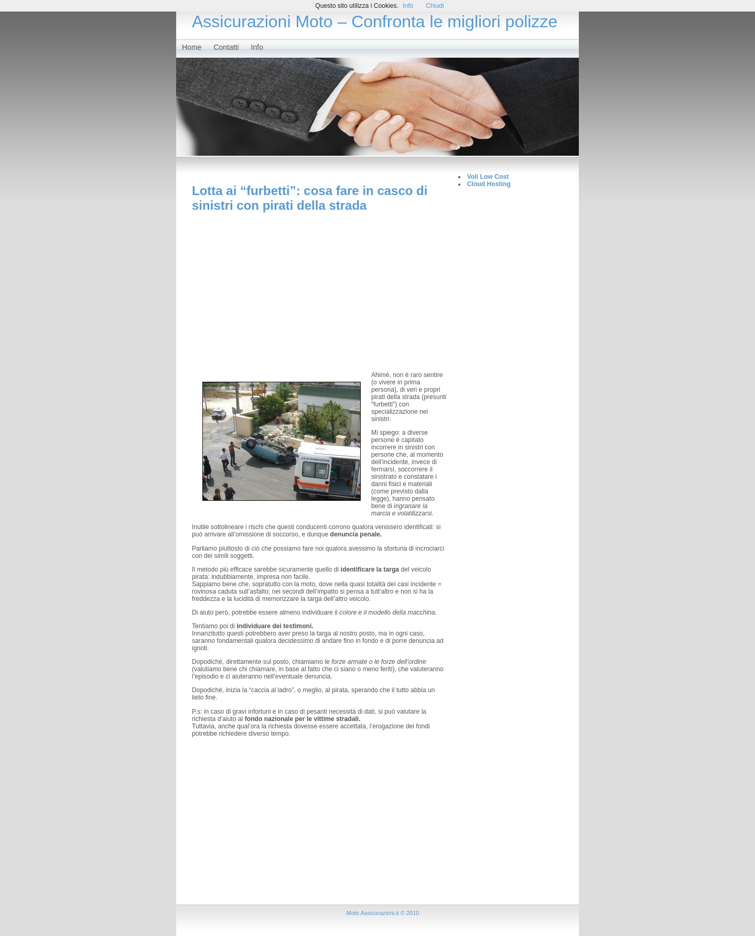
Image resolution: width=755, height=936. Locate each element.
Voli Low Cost (488, 176)
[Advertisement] (320, 291)
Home (191, 47)
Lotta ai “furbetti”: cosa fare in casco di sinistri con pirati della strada (309, 198)
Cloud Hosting (489, 184)
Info (257, 47)
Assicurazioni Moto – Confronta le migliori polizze (374, 21)
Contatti (226, 47)
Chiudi (435, 5)
